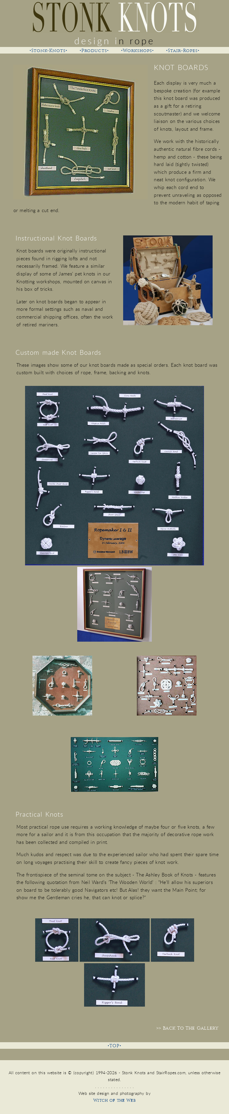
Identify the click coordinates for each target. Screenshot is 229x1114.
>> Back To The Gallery (187, 1028)
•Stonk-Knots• (48, 50)
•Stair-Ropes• (182, 50)
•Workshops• (137, 50)
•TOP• (114, 1046)
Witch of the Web (114, 1100)
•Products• (94, 50)
